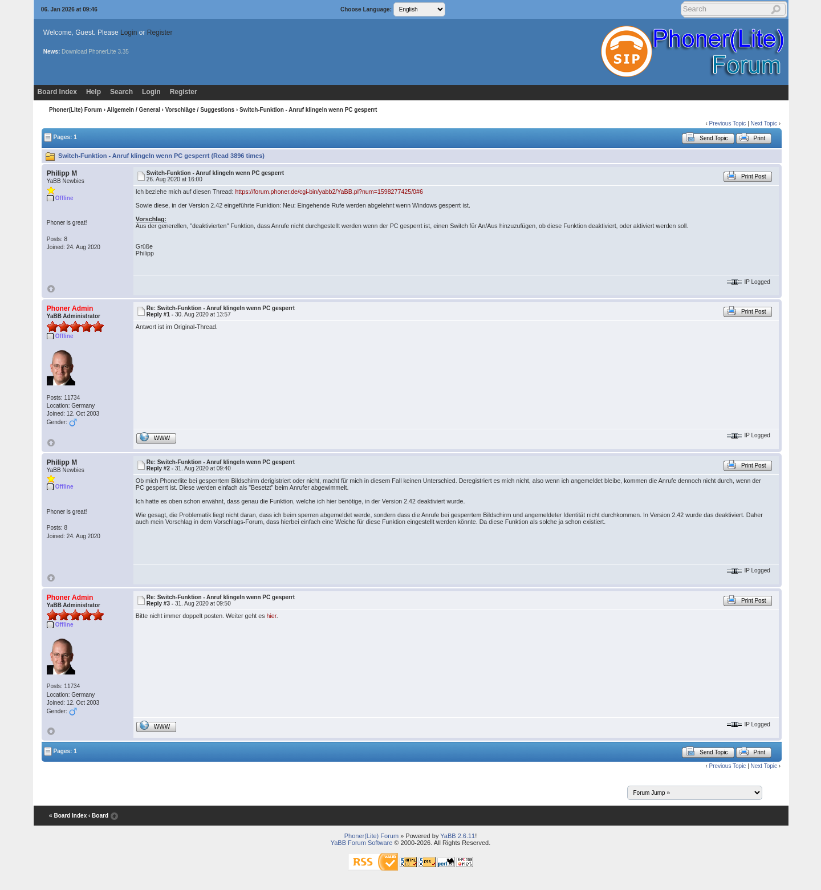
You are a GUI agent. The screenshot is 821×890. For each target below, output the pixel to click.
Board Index (57, 92)
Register (160, 32)
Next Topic (764, 123)
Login (128, 32)
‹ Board (98, 816)
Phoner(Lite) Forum (75, 110)
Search (121, 92)
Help (93, 92)
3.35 (122, 51)
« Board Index (68, 816)
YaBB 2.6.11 (457, 835)
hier (271, 615)
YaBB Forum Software (362, 842)
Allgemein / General (133, 110)
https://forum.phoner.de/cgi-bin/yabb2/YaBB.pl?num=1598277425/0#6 (329, 191)
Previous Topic (727, 123)
